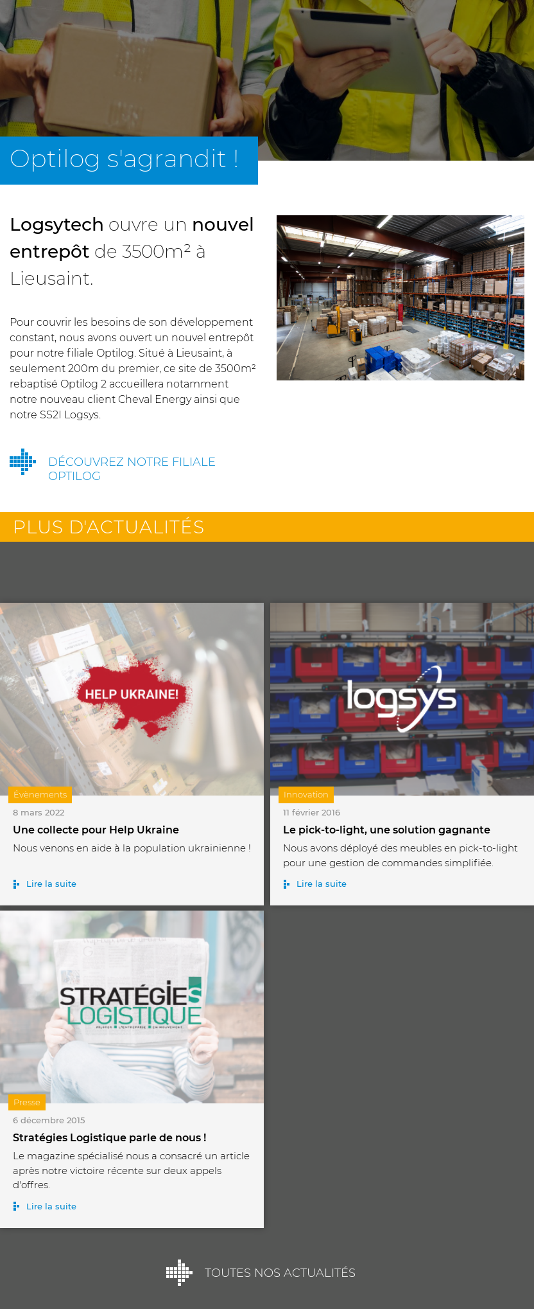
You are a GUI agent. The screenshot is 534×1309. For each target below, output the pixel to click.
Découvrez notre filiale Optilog (132, 469)
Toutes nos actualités (280, 1273)
